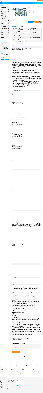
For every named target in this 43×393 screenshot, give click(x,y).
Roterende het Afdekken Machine (5, 28)
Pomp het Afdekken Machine (5, 34)
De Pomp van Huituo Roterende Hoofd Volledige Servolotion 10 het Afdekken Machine (6, 45)
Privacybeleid (1, 387)
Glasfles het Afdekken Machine (5, 32)
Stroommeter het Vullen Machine (5, 13)
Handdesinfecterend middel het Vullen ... (5, 20)
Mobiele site (1, 386)
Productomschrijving (21, 26)
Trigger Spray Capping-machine (5, 37)
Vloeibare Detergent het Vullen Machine (5, 18)
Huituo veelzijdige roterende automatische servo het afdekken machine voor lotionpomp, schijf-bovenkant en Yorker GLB (6, 48)
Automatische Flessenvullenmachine (5, 15)
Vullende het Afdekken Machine (5, 7)
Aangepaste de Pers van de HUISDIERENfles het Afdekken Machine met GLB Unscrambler (15, 372)
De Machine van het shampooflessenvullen (5, 16)
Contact (5, 59)
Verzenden (16, 351)
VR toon (1, 382)
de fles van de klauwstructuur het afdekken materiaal (26, 338)
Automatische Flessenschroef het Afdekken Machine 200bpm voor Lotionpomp (5, 372)
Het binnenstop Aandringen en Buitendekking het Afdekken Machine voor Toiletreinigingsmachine (6, 43)
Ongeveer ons (1, 383)
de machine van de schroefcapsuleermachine (17, 339)
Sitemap (1, 385)
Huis (0, 380)
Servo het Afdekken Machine (5, 36)
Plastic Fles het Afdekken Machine (5, 30)
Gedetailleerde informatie (15, 26)
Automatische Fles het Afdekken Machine (5, 26)
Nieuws (1, 384)
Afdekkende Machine (5, 25)
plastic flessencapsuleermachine (16, 338)
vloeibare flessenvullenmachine (5, 11)
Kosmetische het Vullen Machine (5, 23)
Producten (1, 381)
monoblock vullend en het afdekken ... (5, 9)
